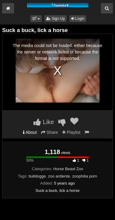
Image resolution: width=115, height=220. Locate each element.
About (30, 132)
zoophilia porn (84, 176)
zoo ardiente (59, 176)
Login (77, 18)
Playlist (71, 132)
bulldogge (37, 176)
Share (49, 132)
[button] (36, 18)
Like (43, 122)
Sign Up (55, 18)
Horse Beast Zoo (68, 169)
